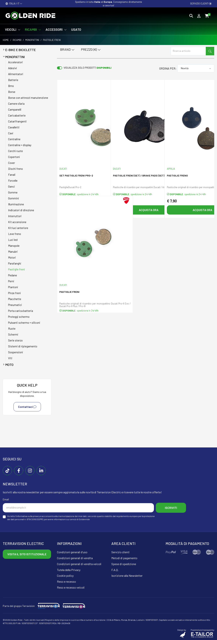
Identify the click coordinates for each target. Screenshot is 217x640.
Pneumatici (15, 304)
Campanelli (14, 109)
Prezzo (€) (91, 49)
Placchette (14, 299)
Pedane (12, 275)
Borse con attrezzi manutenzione (28, 97)
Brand (67, 49)
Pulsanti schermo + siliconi (24, 322)
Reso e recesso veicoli (71, 587)
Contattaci (27, 407)
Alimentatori (15, 74)
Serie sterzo (15, 340)
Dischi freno (15, 168)
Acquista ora (148, 210)
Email (6, 499)
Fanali (11, 174)
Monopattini (32, 39)
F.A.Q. (115, 570)
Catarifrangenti (17, 121)
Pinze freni (14, 293)
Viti (10, 358)
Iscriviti (171, 507)
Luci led (13, 239)
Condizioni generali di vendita (75, 558)
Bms (11, 85)
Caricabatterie (17, 115)
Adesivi (12, 68)
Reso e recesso (66, 581)
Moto (9, 365)
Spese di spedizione (123, 564)
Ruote (11, 328)
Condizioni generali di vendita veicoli (79, 564)
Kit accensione (17, 222)
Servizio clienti (200, 3)
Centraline (14, 139)
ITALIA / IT (14, 3)
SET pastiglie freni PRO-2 (76, 175)
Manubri (13, 251)
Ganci (11, 186)
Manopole (14, 245)
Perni (11, 281)
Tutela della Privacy (68, 570)
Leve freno (14, 233)
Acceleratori (15, 62)
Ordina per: (167, 68)
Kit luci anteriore (18, 228)
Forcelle (13, 180)
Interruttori (15, 216)
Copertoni (14, 157)
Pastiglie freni (16, 269)
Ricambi (17, 39)
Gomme (13, 192)
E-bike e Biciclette (20, 50)
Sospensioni (15, 352)
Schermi (13, 334)
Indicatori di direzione (21, 210)
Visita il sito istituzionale (26, 554)
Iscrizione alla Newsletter (127, 575)
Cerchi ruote (15, 151)
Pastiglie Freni (69, 291)
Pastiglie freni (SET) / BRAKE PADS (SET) (138, 175)
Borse (11, 91)
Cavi (10, 133)
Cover (11, 162)
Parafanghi (14, 263)
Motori (12, 257)
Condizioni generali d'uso (72, 552)
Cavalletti (14, 127)
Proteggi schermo (18, 316)
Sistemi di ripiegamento (22, 346)
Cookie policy (65, 575)
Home (6, 39)
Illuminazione (16, 204)
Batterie (13, 80)
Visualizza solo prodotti (87, 67)
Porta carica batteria (20, 310)
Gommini (13, 198)
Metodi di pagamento (124, 558)
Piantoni (13, 287)
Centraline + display (19, 145)
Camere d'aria (16, 103)
